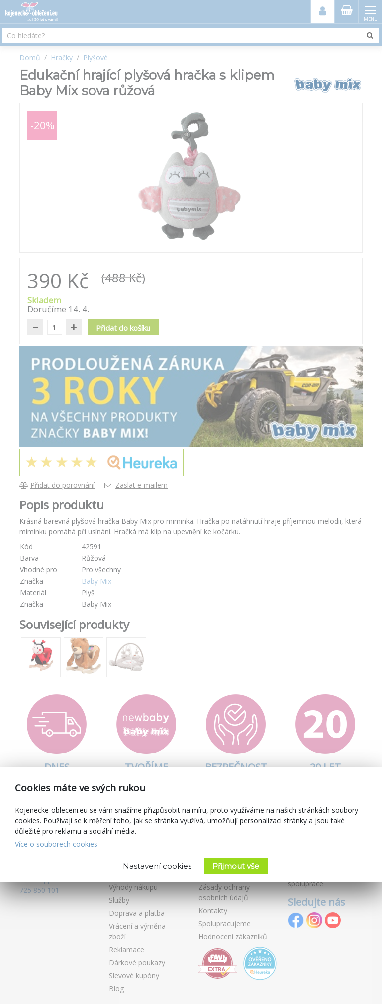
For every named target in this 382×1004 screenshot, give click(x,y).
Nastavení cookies (157, 866)
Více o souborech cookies (56, 844)
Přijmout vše (235, 866)
